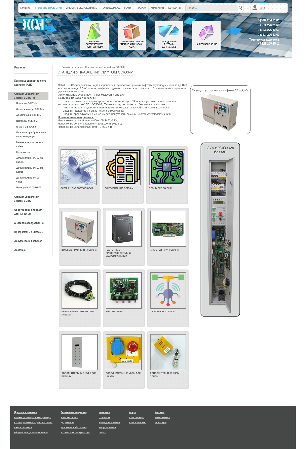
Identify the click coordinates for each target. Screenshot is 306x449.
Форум (132, 412)
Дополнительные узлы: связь (28, 179)
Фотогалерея (160, 422)
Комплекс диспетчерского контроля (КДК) (30, 83)
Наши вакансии (162, 417)
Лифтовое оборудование (29, 223)
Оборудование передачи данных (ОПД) (29, 212)
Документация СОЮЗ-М (28, 115)
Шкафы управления (26, 126)
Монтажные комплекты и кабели (29, 144)
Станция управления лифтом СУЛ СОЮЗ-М (33, 422)
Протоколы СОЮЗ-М (27, 120)
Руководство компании (109, 422)
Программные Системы (29, 232)
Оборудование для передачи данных (31, 432)
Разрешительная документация (75, 432)
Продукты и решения (72, 67)
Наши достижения (137, 422)
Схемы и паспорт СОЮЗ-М (30, 109)
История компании (107, 427)
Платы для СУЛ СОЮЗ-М (28, 187)
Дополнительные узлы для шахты (29, 169)
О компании (104, 417)
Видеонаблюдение (23, 427)
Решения (20, 67)
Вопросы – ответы (69, 417)
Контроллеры (23, 152)
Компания (104, 412)
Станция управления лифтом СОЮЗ (26, 199)
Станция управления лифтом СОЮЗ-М (26, 96)
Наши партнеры (136, 417)
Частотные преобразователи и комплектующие (31, 134)
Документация (67, 422)
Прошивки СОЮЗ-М (26, 103)
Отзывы (102, 432)
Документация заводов (28, 241)
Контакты (159, 412)
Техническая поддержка (73, 412)
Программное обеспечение (73, 427)
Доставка (20, 250)
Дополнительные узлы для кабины (29, 160)
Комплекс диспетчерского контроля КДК (32, 417)
